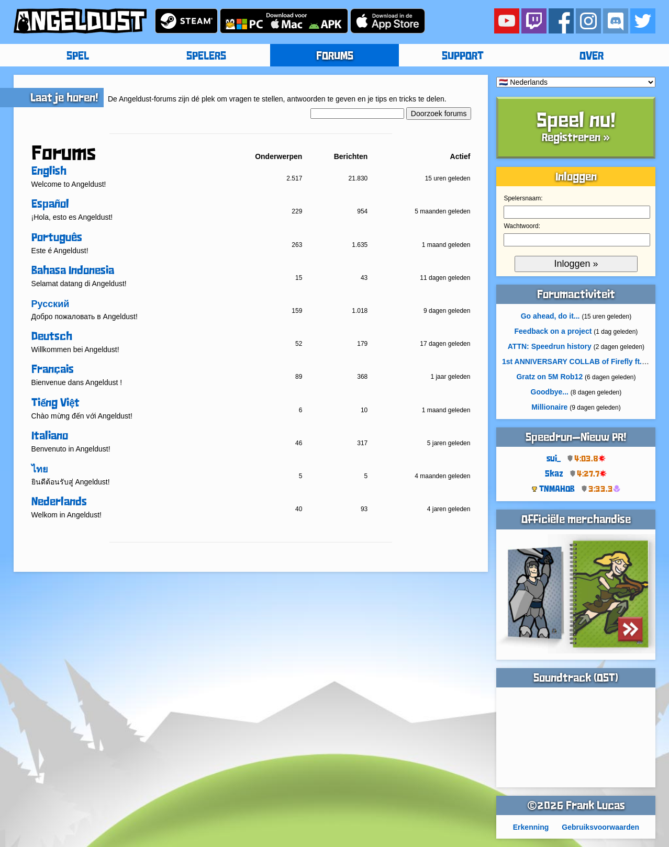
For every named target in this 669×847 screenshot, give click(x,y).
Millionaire (549, 407)
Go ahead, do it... (550, 316)
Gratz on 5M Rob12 (549, 376)
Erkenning (531, 827)
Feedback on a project (553, 331)
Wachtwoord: (522, 226)
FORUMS (334, 56)
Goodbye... (549, 392)
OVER (591, 56)
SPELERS (206, 56)
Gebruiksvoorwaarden (600, 827)
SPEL (77, 56)
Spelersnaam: (523, 198)
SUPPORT (463, 56)
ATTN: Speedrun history (550, 346)
